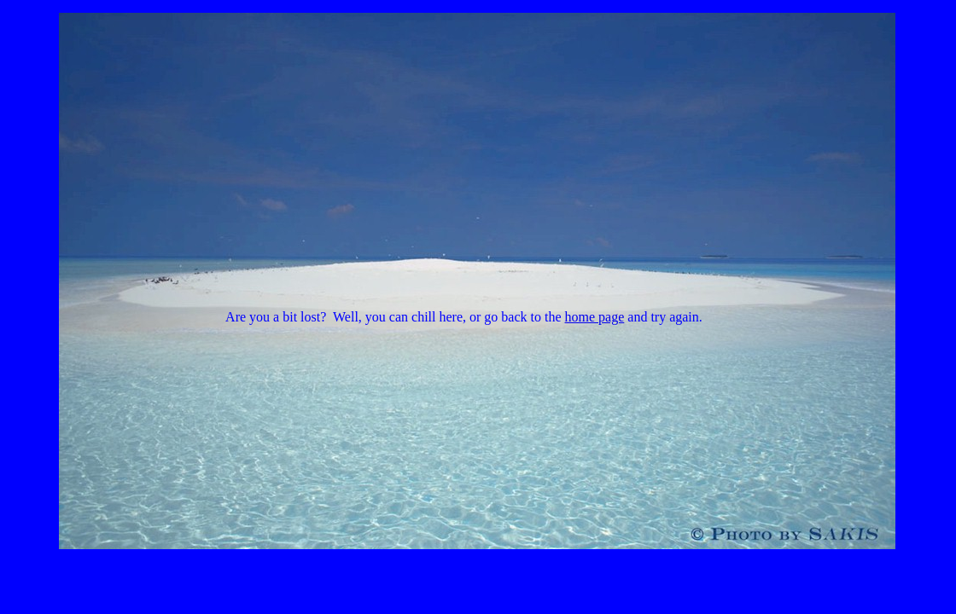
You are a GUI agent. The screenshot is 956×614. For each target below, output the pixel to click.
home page (595, 317)
